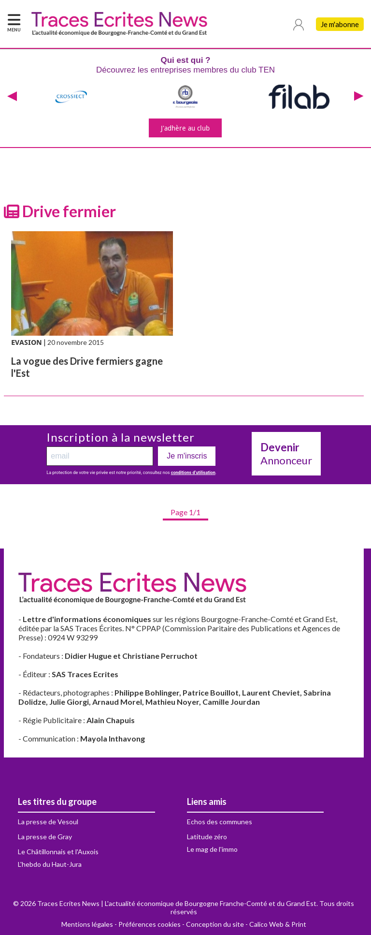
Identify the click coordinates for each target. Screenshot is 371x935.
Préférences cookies (149, 924)
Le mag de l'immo (212, 849)
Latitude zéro (207, 836)
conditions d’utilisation (193, 472)
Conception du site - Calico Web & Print (246, 924)
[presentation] (12, 97)
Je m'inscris (187, 456)
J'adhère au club (185, 128)
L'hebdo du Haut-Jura (50, 864)
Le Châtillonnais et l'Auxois (58, 851)
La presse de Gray (45, 836)
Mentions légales (87, 924)
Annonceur (286, 454)
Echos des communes (219, 821)
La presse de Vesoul (48, 821)
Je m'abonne (340, 24)
